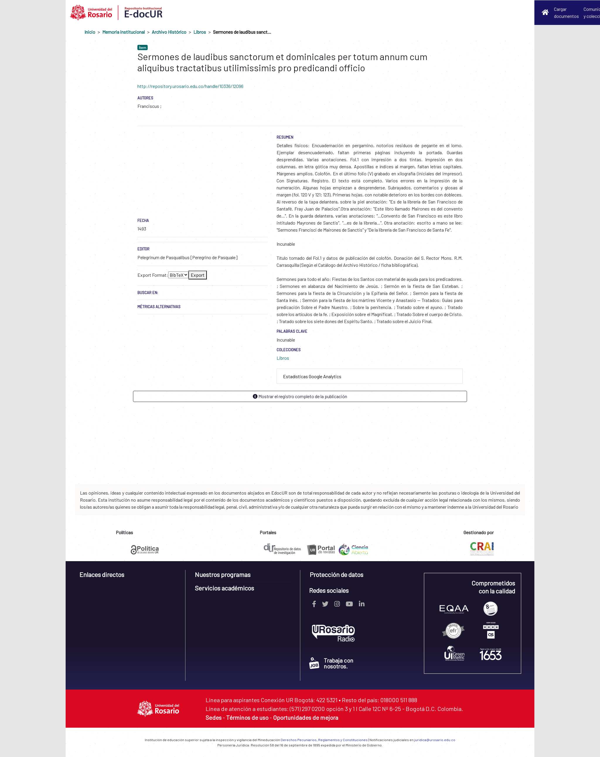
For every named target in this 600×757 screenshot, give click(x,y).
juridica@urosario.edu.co (434, 740)
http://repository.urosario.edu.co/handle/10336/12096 (190, 86)
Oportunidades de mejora (305, 717)
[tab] (369, 376)
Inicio (89, 32)
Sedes (213, 717)
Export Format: (152, 275)
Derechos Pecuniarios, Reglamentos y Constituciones (324, 740)
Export (197, 275)
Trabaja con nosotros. (331, 663)
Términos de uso (247, 717)
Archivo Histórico (169, 32)
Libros (199, 32)
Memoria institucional (123, 32)
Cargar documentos (566, 12)
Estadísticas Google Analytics (312, 376)
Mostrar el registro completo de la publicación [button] (300, 396)
